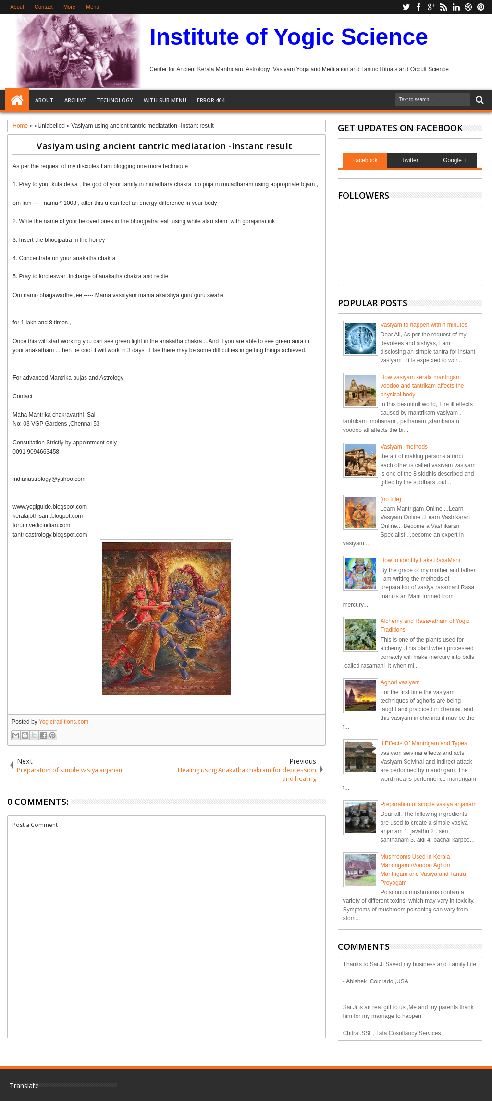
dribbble (468, 7)
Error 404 (210, 100)
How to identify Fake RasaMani (420, 560)
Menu (92, 7)
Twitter (409, 160)
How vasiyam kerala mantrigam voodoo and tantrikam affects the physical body (422, 386)
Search (478, 100)
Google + (455, 160)
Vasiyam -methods (404, 446)
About (17, 7)
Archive (75, 100)
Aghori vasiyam (400, 682)
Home (17, 100)
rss (443, 7)
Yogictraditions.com (64, 721)
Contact (44, 7)
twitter (406, 7)
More (69, 7)
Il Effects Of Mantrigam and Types (424, 743)
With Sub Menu (165, 100)
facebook (418, 7)
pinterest (481, 7)
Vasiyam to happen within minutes (424, 325)
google (431, 7)
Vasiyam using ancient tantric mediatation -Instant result (164, 146)
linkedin (456, 7)
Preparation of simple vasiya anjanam (429, 804)
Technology (115, 100)
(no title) (391, 499)
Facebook (365, 160)
